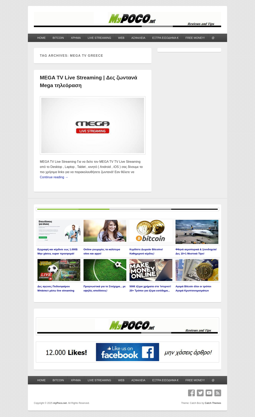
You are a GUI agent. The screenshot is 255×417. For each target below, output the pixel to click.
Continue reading (54, 177)
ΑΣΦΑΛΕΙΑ (138, 37)
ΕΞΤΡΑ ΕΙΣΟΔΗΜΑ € (165, 37)
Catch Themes (213, 403)
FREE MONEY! (195, 37)
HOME (41, 37)
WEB (121, 37)
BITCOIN (58, 37)
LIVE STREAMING (99, 37)
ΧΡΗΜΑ (76, 37)
